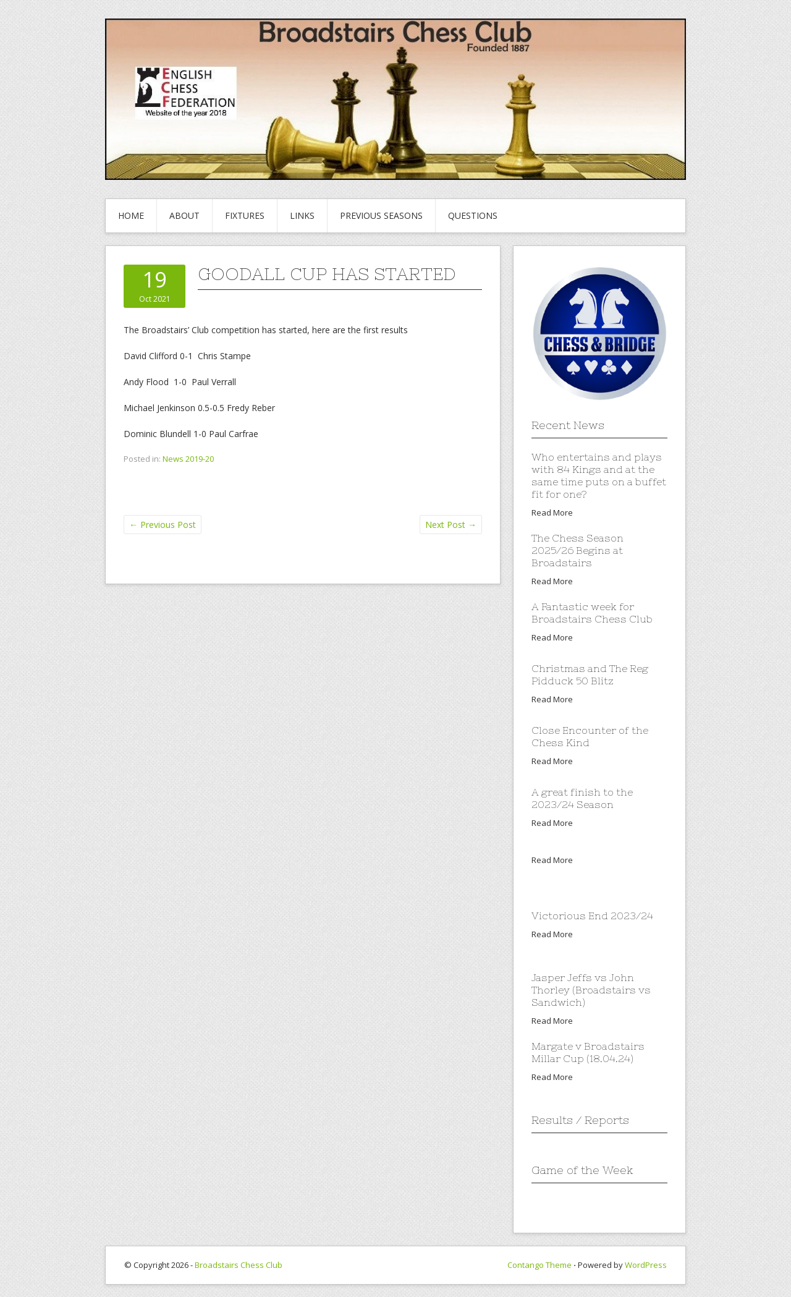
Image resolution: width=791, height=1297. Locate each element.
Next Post (450, 524)
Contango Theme (539, 1264)
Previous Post (162, 524)
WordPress (646, 1264)
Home (131, 215)
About (184, 215)
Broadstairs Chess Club (238, 1264)
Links (302, 215)
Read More (552, 512)
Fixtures (244, 215)
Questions (472, 215)
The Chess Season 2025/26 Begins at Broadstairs (577, 550)
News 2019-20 (188, 458)
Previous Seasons (381, 215)
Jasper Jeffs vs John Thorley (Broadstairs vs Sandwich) (591, 990)
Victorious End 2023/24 (592, 915)
